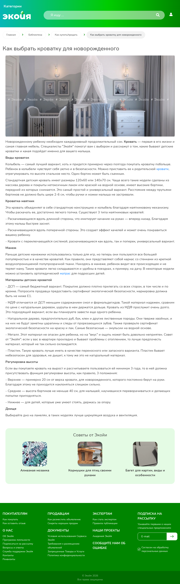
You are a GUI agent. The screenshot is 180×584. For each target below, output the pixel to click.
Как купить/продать (66, 34)
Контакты (8, 555)
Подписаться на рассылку (18, 543)
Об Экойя (8, 536)
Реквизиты (9, 559)
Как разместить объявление (64, 519)
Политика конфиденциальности (66, 555)
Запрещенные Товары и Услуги (66, 551)
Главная (11, 34)
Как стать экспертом (104, 519)
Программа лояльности (16, 540)
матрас (65, 273)
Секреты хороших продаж (63, 523)
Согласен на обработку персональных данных (155, 549)
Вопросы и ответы (13, 547)
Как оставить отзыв (14, 523)
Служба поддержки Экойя (18, 551)
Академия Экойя (102, 536)
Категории (13, 6)
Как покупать (10, 519)
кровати (162, 169)
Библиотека (35, 34)
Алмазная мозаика (34, 470)
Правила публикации (105, 523)
